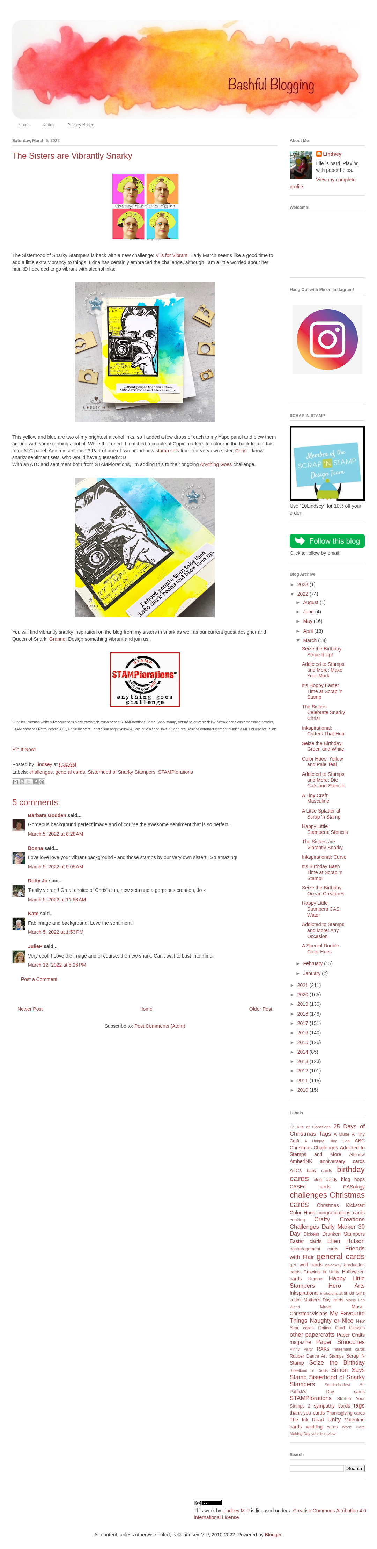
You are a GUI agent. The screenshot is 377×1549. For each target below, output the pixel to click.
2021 (303, 985)
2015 (303, 1042)
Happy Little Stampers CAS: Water (321, 909)
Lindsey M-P (236, 1510)
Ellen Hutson (346, 1241)
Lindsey (332, 154)
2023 (303, 584)
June (309, 611)
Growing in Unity (321, 1272)
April (308, 631)
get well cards (306, 1264)
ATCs (296, 1170)
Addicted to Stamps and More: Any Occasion (323, 930)
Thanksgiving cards (346, 1413)
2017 (303, 1023)
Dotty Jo (37, 880)
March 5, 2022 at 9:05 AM (55, 867)
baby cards (319, 1170)
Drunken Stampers (343, 1234)
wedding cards (322, 1427)
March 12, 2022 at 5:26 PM (57, 965)
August (311, 602)
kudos (296, 1299)
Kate (33, 913)
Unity (334, 1419)
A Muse (341, 1134)
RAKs (323, 1349)
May (308, 621)
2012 (303, 1071)
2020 (303, 994)
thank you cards (307, 1413)
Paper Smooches (340, 1342)
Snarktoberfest (337, 1385)
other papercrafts (312, 1334)
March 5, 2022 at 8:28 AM (55, 834)
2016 (303, 1032)
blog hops (353, 1179)
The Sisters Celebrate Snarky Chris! (323, 712)
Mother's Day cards (323, 1299)
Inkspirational (304, 1293)
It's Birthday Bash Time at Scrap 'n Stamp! (322, 872)
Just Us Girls (352, 1293)
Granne (57, 639)
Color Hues (302, 1212)
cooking (297, 1219)
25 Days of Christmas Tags (327, 1130)
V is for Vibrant (172, 255)
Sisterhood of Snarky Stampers (121, 772)
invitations (329, 1293)
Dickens (311, 1234)
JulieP (35, 946)
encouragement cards (314, 1248)
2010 (303, 1090)
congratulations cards (341, 1212)
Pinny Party (301, 1349)
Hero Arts (346, 1285)
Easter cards (305, 1241)
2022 (303, 594)
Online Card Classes (341, 1327)
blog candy (325, 1179)
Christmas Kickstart (341, 1205)
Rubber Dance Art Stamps (317, 1356)
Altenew (357, 1154)
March (310, 640)
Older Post (260, 1009)
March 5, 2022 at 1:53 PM (55, 932)
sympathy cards (332, 1406)
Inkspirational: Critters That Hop (323, 731)
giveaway (333, 1265)
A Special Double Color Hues (320, 948)
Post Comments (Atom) (159, 1026)
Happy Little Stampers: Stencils (325, 829)
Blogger (273, 1534)
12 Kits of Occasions (310, 1127)
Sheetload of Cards (309, 1370)
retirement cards (349, 1349)
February (313, 963)
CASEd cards (310, 1187)
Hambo (315, 1279)
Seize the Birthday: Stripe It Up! (322, 651)
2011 (303, 1080)
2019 (303, 1004)
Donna (35, 848)
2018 (303, 1014)
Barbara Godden (47, 815)
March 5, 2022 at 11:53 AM (57, 899)
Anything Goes (216, 464)
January (312, 973)
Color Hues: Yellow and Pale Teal (322, 762)
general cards (70, 772)
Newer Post (30, 1009)
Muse (325, 1306)
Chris (241, 450)
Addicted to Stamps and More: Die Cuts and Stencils (323, 780)
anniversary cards (342, 1161)
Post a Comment (39, 979)
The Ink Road (307, 1420)
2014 (303, 1052)
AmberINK (301, 1161)
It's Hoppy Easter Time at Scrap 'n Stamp (322, 691)
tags (359, 1405)
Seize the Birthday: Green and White (323, 746)
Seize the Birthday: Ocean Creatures (323, 890)
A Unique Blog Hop (326, 1141)
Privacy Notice (80, 125)
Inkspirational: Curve (324, 857)
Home (24, 125)
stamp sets (167, 450)
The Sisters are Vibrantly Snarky (322, 844)
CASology (354, 1187)
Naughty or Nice (331, 1320)
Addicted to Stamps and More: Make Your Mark (323, 670)
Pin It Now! (24, 749)
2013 (303, 1061)
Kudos (48, 125)
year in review (323, 1434)
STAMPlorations (175, 772)
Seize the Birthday (337, 1362)
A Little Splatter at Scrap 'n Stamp (321, 814)
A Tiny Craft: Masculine (315, 798)
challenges (41, 772)
